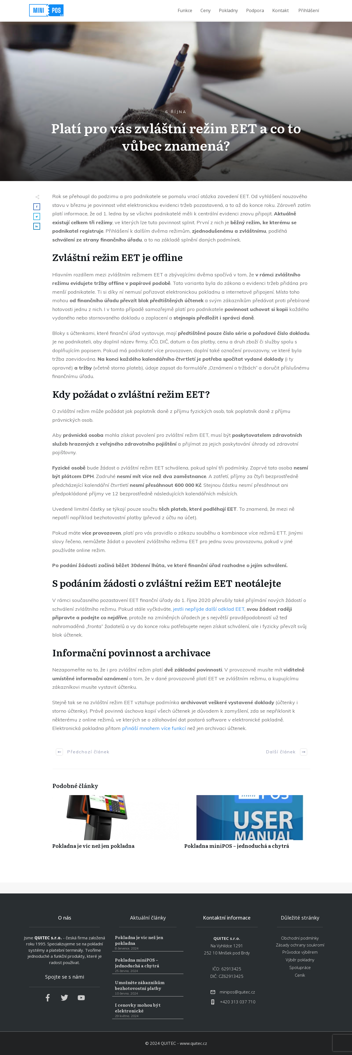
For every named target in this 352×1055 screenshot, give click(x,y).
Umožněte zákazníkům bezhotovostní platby (147, 987)
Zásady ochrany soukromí (300, 945)
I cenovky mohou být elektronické (147, 1010)
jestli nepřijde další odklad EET (208, 609)
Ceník (300, 975)
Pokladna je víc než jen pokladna (115, 825)
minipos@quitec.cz (237, 992)
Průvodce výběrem (300, 952)
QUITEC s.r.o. (48, 937)
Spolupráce (300, 967)
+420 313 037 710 (237, 1001)
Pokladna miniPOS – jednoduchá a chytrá (247, 825)
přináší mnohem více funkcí (154, 728)
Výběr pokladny (300, 959)
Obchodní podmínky (300, 938)
